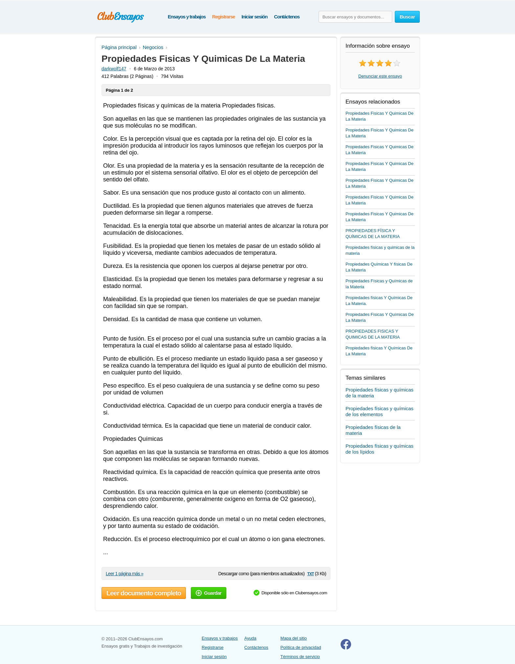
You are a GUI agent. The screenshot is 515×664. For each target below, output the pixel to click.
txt (310, 573)
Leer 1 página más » (124, 573)
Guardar (208, 593)
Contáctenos (287, 16)
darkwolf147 (113, 68)
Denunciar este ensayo (380, 76)
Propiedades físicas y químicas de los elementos (380, 411)
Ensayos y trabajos (187, 16)
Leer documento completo (143, 593)
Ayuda (250, 638)
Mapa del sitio (293, 638)
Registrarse (223, 16)
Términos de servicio (300, 656)
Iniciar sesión (254, 16)
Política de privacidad (300, 647)
